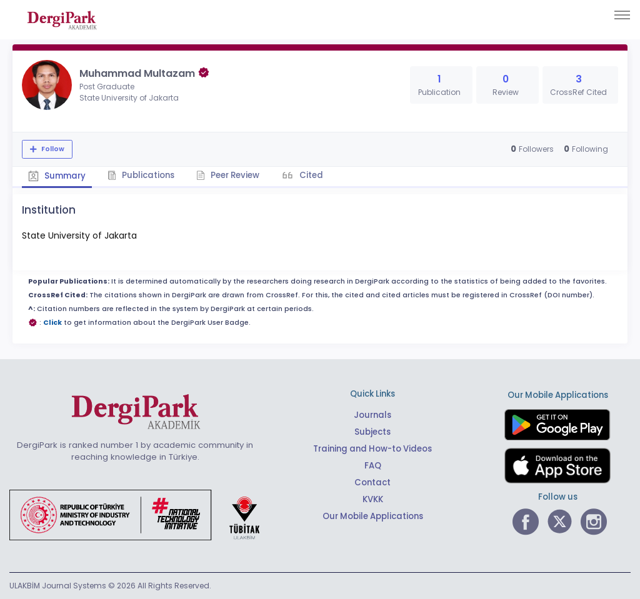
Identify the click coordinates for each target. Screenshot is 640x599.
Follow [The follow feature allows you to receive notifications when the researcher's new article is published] (51, 149)
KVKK (372, 499)
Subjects (372, 432)
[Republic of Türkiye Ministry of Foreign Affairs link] (142, 514)
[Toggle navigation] (622, 14)
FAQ (372, 466)
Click (52, 322)
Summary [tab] (57, 176)
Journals (372, 415)
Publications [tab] (141, 175)
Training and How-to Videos (372, 449)
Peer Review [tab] (227, 175)
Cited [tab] (310, 175)
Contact (372, 482)
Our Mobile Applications (372, 516)
